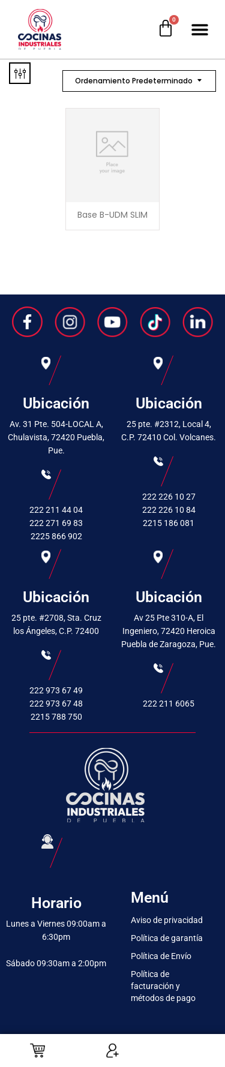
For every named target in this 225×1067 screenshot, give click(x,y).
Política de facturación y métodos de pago (163, 986)
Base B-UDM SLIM (112, 215)
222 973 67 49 (56, 690)
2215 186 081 (168, 523)
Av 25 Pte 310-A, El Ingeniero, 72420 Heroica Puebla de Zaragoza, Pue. (168, 631)
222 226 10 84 (169, 510)
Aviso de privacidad (167, 920)
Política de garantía (167, 938)
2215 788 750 (56, 717)
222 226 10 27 (169, 496)
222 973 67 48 (56, 703)
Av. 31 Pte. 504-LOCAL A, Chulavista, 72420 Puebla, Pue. (56, 437)
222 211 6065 (168, 703)
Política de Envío (161, 956)
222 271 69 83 (56, 523)
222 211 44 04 (56, 510)
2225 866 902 (56, 536)
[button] (199, 29)
